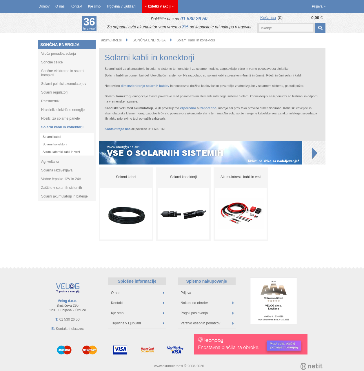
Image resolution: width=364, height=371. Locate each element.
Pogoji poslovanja (207, 313)
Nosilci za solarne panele (60, 118)
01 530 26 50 (193, 18)
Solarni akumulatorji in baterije (64, 196)
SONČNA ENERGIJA (60, 44)
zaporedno (208, 108)
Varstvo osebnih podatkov (207, 323)
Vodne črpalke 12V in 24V (61, 179)
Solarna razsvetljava (56, 170)
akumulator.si (111, 40)
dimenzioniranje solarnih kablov (145, 85)
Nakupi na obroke (207, 303)
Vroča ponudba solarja (58, 54)
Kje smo (94, 6)
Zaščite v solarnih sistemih (61, 188)
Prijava (318, 6)
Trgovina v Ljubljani (121, 6)
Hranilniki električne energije (63, 110)
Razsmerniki (50, 101)
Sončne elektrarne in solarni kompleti (62, 73)
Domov (44, 6)
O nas (60, 6)
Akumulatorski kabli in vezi (61, 151)
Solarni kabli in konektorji (62, 127)
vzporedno (188, 108)
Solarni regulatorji (54, 92)
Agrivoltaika (50, 162)
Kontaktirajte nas (117, 129)
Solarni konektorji (55, 144)
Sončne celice (52, 62)
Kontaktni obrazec (70, 329)
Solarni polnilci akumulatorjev (63, 84)
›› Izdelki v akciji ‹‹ (160, 6)
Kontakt (76, 6)
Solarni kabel (52, 136)
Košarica (268, 17)
